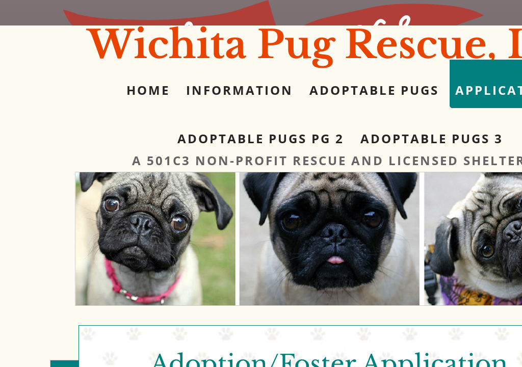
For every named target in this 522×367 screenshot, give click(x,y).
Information (239, 90)
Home (148, 90)
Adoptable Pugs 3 (431, 138)
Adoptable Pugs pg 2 (260, 138)
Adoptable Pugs (374, 90)
